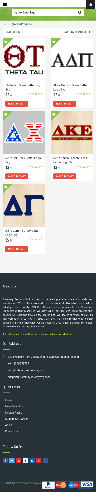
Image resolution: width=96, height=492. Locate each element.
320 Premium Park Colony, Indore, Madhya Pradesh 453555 (44, 356)
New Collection (14, 406)
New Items (77, 32)
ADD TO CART (17, 103)
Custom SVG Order (16, 418)
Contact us (11, 431)
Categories (14, 32)
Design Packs (13, 412)
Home (6, 24)
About (8, 425)
